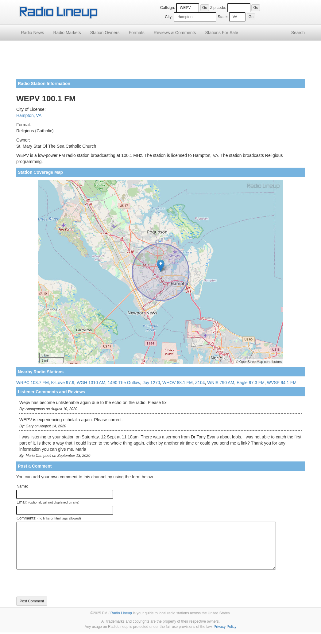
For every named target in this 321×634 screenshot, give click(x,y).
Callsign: (167, 8)
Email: (48, 502)
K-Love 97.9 (63, 382)
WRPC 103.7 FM (32, 382)
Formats (136, 32)
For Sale (221, 32)
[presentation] (63, 583)
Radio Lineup (121, 613)
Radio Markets (67, 32)
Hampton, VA (28, 115)
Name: (22, 486)
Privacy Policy (225, 626)
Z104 (200, 382)
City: (168, 17)
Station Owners (105, 32)
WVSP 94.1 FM (281, 382)
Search (298, 32)
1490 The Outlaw (124, 382)
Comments (175, 32)
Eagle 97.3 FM (251, 382)
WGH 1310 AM (91, 382)
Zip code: (218, 8)
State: (223, 17)
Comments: (49, 518)
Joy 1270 (151, 382)
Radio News (32, 32)
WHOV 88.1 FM (177, 382)
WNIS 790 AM (220, 382)
